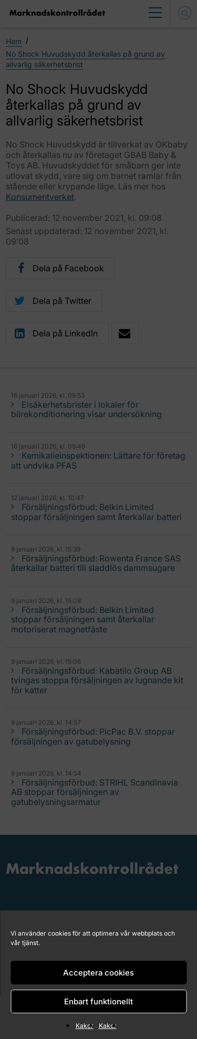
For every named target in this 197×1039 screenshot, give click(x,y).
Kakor (85, 1026)
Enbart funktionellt (98, 1001)
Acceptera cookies (98, 973)
